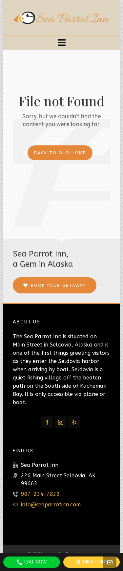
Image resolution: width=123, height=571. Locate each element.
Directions (91, 562)
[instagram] (61, 422)
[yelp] (74, 422)
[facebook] (47, 422)
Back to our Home (60, 152)
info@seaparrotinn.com (51, 504)
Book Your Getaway (54, 285)
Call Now (31, 562)
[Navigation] (61, 43)
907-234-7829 (40, 494)
